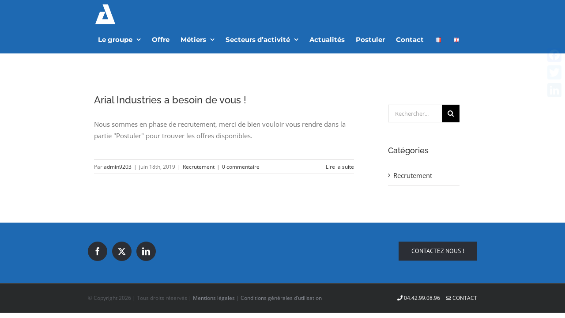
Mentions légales (214, 273)
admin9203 (118, 142)
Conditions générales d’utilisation (281, 273)
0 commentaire (241, 142)
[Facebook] (97, 227)
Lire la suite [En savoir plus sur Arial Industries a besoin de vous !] (340, 142)
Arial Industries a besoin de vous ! (170, 75)
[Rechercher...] (415, 89)
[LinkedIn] (146, 227)
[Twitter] (122, 227)
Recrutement (199, 142)
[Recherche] (451, 89)
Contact (461, 273)
